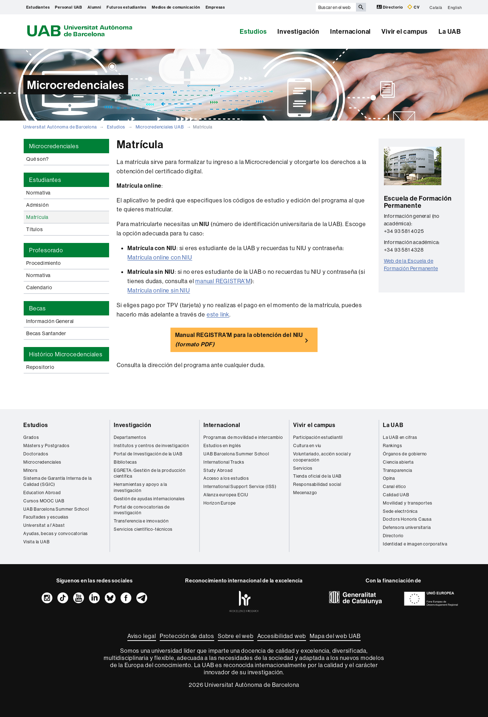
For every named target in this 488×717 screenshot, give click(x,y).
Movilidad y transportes (407, 503)
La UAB (449, 31)
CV (413, 7)
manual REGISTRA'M (223, 281)
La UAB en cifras (400, 437)
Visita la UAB (36, 541)
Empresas (215, 7)
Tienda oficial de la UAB (317, 476)
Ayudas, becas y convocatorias (55, 533)
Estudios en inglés (222, 445)
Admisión (37, 205)
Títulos (34, 229)
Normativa (38, 192)
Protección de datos (187, 635)
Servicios (303, 468)
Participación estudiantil (318, 437)
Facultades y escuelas (46, 517)
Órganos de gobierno (405, 453)
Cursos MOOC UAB (44, 500)
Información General (50, 321)
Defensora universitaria (407, 527)
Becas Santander (46, 333)
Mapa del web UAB (335, 635)
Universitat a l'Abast (44, 525)
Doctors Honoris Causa (407, 519)
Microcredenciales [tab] (54, 146)
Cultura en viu (307, 445)
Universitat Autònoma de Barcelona (60, 127)
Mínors (30, 470)
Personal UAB (68, 7)
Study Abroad (218, 470)
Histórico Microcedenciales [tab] (66, 354)
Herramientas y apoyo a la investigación (140, 487)
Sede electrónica (400, 511)
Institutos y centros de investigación (151, 445)
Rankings (392, 445)
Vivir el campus (404, 31)
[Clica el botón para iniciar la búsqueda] (361, 7)
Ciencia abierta (398, 462)
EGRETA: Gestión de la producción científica (150, 473)
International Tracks (223, 462)
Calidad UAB (396, 494)
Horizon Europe (219, 503)
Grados (31, 437)
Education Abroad (42, 492)
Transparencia (397, 470)
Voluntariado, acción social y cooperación (322, 457)
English (455, 7)
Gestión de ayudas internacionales (149, 498)
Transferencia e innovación (141, 521)
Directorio (390, 7)
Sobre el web (236, 635)
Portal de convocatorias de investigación (142, 510)
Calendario (39, 287)
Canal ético (394, 486)
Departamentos (130, 437)
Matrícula (37, 217)
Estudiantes (38, 7)
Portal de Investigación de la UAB (148, 453)
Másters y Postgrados (46, 445)
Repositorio (40, 367)
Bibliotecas (125, 462)
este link (218, 314)
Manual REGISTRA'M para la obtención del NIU (239, 339)
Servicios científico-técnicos (143, 529)
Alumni (94, 7)
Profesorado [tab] (46, 250)
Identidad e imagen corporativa (415, 544)
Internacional (350, 31)
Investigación (298, 31)
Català (436, 7)
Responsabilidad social (317, 484)
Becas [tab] (37, 308)
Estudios (253, 31)
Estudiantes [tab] (45, 179)
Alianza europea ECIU (225, 494)
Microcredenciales (42, 462)
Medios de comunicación (176, 7)
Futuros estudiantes (126, 7)
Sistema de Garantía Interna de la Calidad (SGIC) (57, 481)
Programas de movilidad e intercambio (243, 437)
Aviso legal (141, 635)
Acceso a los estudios (226, 478)
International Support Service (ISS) (240, 486)
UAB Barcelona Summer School (56, 509)
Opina (389, 478)
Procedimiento (43, 263)
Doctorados (35, 453)
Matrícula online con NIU (159, 257)
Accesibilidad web (281, 635)
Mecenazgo (305, 492)
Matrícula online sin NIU (158, 290)
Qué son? (37, 159)
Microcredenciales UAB (160, 127)
